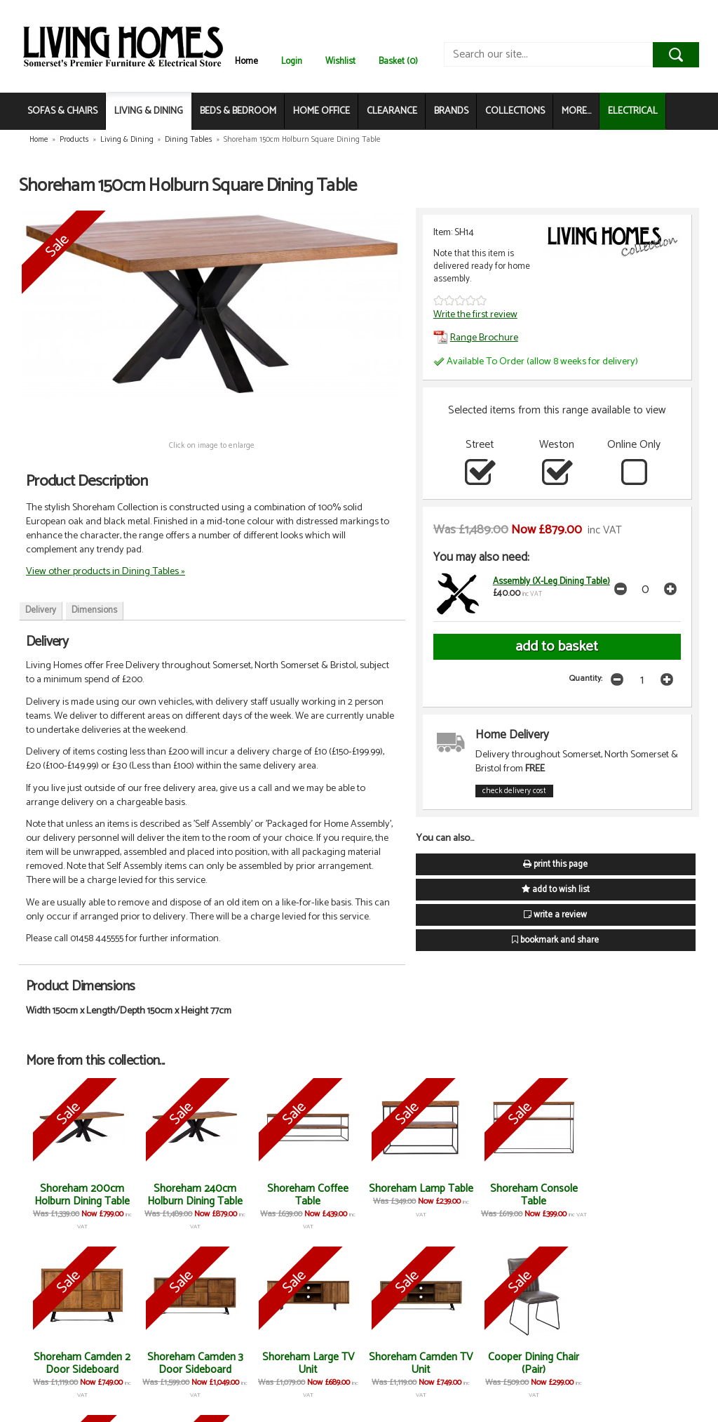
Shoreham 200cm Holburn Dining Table (81, 1195)
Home (246, 61)
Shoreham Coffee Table (303, 1195)
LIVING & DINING (148, 111)
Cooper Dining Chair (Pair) (414, 1363)
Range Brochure (475, 337)
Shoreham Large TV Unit (192, 1363)
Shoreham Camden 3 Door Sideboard (82, 1363)
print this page (555, 864)
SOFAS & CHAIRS (62, 111)
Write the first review (475, 314)
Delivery (40, 610)
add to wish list (556, 889)
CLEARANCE (392, 111)
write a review (555, 915)
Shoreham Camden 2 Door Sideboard (636, 1195)
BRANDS (451, 111)
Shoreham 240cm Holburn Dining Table (192, 1195)
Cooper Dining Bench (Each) (525, 1363)
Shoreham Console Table (525, 1195)
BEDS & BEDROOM (238, 111)
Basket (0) (398, 61)
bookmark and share (555, 940)
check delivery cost (514, 791)
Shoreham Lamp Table (415, 1195)
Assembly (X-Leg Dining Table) (551, 581)
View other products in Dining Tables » (105, 571)
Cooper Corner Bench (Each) (636, 1363)
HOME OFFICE (321, 111)
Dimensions (94, 610)
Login (291, 61)
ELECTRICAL (633, 111)
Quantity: (585, 678)
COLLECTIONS (515, 111)
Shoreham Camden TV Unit (303, 1363)
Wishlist (340, 61)
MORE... (576, 111)
